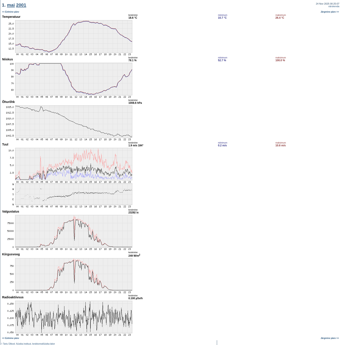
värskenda (333, 6)
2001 (21, 4)
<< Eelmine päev (10, 12)
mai (11, 4)
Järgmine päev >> (330, 12)
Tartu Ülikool (9, 344)
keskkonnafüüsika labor (43, 344)
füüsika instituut (23, 344)
